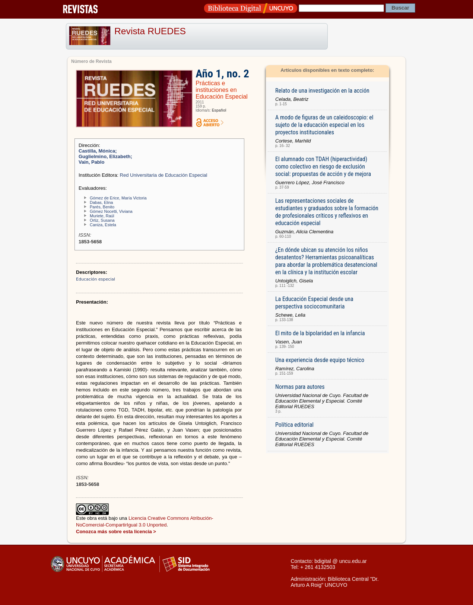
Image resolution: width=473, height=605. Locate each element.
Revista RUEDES (150, 31)
